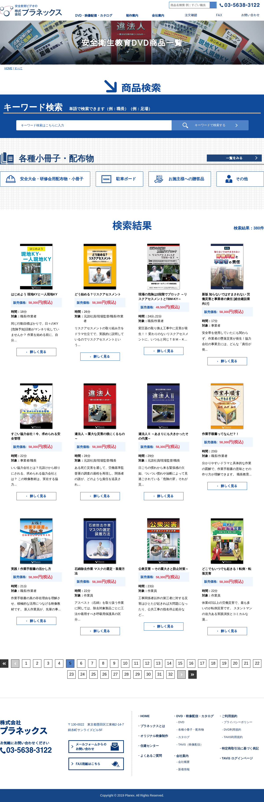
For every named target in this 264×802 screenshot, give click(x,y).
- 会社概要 (183, 762)
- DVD (180, 722)
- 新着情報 (183, 769)
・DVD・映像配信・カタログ (193, 716)
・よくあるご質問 (149, 755)
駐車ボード (126, 179)
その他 (242, 179)
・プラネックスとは (151, 726)
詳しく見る (36, 351)
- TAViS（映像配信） (189, 744)
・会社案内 (181, 756)
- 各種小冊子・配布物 (190, 729)
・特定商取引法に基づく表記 (239, 748)
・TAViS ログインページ (236, 758)
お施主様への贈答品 (186, 179)
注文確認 (187, 15)
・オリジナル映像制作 (152, 736)
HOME (8, 68)
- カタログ (183, 737)
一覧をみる (234, 158)
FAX (215, 15)
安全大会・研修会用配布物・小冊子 (51, 179)
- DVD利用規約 (231, 729)
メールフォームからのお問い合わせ (97, 746)
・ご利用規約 (228, 716)
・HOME (143, 716)
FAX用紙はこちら (98, 764)
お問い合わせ (247, 15)
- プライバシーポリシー (237, 722)
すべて (18, 68)
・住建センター (148, 745)
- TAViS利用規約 (232, 737)
